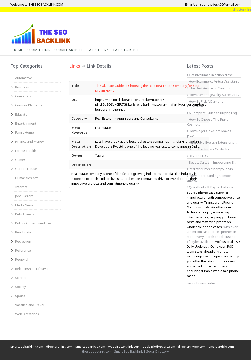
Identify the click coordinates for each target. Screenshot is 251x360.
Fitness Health (25, 150)
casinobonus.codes (201, 283)
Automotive (23, 78)
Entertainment (25, 123)
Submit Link (38, 49)
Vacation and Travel (29, 305)
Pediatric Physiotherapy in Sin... (211, 169)
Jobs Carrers (24, 196)
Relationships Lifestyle (32, 268)
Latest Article (126, 49)
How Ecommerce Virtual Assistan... (213, 81)
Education (22, 114)
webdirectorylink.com (124, 346)
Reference (23, 250)
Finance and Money (29, 141)
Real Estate (23, 232)
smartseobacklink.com (26, 346)
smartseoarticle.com (90, 346)
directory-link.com (59, 346)
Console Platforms (28, 105)
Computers (23, 96)
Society (20, 286)
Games (20, 159)
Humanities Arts (26, 178)
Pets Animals (24, 214)
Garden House (26, 169)
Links (74, 66)
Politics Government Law (33, 223)
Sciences (21, 277)
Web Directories (27, 314)
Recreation (23, 241)
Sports (20, 296)
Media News (24, 205)
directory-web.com (192, 346)
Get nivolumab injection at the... (211, 75)
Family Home (24, 132)
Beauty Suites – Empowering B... (211, 162)
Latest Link (98, 49)
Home (18, 49)
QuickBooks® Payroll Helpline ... (211, 187)
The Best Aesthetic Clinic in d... (210, 88)
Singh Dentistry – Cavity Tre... (209, 149)
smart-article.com (221, 346)
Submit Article (68, 49)
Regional (21, 259)
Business (22, 87)
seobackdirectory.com (159, 346)
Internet (21, 187)
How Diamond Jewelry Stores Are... (213, 94)
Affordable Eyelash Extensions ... (212, 142)
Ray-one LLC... (198, 156)
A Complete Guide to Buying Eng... (213, 113)
